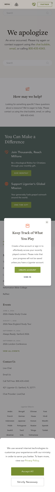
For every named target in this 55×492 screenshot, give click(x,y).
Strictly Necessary (27, 482)
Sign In (27, 277)
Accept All (28, 471)
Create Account (27, 270)
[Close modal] (47, 222)
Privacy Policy (32, 460)
